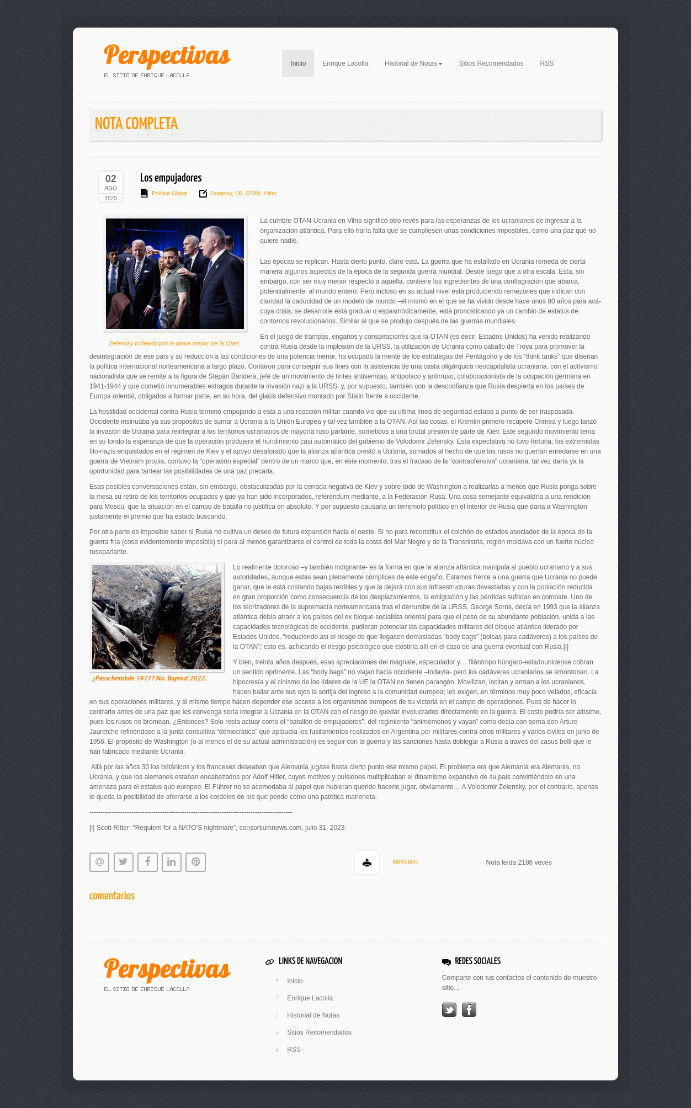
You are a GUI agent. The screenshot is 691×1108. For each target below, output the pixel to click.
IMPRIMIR (405, 862)
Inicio (302, 62)
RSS (547, 63)
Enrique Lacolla (345, 63)
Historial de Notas (313, 1015)
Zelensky (221, 193)
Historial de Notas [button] (414, 63)
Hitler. (270, 193)
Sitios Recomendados (491, 63)
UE (238, 193)
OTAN (252, 193)
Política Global (169, 193)
